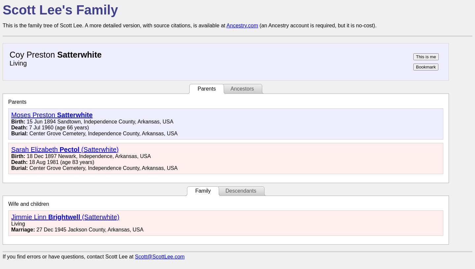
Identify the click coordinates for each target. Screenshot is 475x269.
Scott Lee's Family (60, 10)
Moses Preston (52, 115)
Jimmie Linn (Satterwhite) (65, 217)
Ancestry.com (242, 25)
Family (203, 191)
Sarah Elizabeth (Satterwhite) (65, 149)
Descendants (240, 191)
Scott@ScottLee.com (160, 256)
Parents (207, 89)
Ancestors (242, 89)
